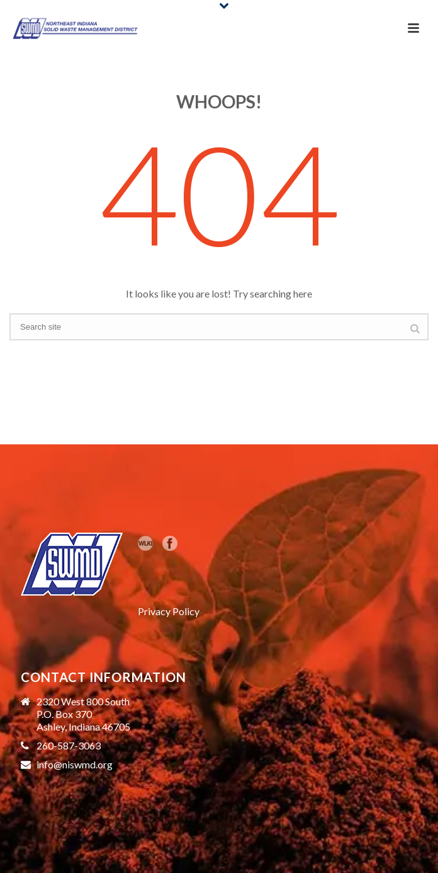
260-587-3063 (68, 745)
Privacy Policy (168, 611)
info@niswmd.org (74, 764)
